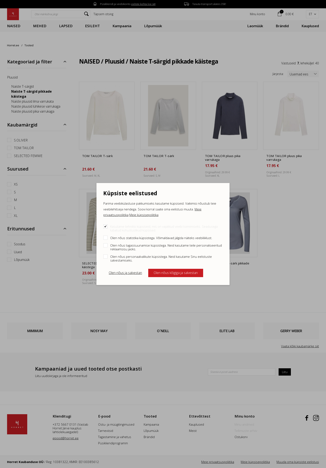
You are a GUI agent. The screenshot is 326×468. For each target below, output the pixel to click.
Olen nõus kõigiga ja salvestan (176, 272)
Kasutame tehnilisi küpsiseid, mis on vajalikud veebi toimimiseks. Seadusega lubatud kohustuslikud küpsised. (164, 228)
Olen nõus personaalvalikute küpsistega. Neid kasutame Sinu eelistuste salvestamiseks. (161, 258)
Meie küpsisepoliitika (143, 215)
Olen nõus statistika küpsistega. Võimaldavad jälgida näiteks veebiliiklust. (161, 238)
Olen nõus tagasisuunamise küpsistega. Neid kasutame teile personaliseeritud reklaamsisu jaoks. (166, 247)
